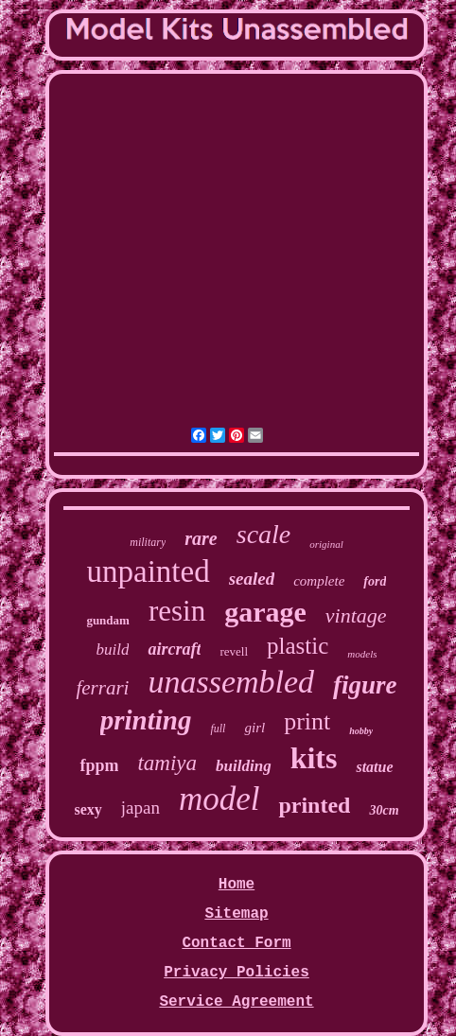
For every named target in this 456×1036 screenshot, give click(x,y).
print (307, 721)
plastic (297, 645)
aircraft (174, 649)
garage (265, 611)
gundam (108, 620)
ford (374, 581)
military (148, 542)
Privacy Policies (236, 972)
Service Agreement (236, 1001)
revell (233, 651)
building (244, 766)
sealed (252, 578)
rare (200, 538)
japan (140, 807)
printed (314, 805)
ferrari (102, 687)
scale (264, 534)
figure (365, 685)
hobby (361, 731)
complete (318, 580)
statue (374, 767)
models (362, 653)
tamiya (167, 763)
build (113, 649)
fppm (98, 765)
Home (236, 884)
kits (314, 758)
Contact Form (236, 943)
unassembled (231, 681)
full (217, 728)
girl (254, 727)
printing (146, 720)
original (325, 544)
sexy (87, 809)
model (219, 799)
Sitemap (236, 913)
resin (177, 610)
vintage (356, 615)
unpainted (148, 571)
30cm (383, 810)
